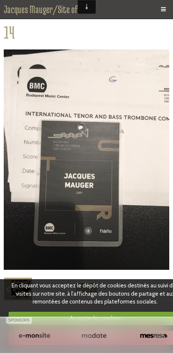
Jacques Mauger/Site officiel (48, 9)
